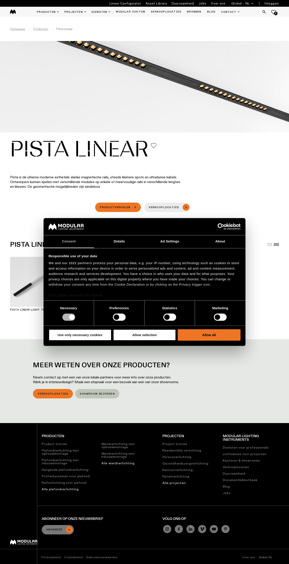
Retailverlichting (175, 476)
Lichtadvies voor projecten (245, 454)
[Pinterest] (225, 529)
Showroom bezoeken (97, 394)
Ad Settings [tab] (169, 241)
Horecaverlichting (176, 457)
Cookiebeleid (73, 557)
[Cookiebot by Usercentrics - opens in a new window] (221, 226)
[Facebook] (179, 529)
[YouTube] (214, 529)
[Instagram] (167, 529)
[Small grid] (276, 244)
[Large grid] (269, 244)
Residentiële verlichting (181, 450)
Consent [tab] (69, 241)
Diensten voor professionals (246, 447)
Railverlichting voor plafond (64, 483)
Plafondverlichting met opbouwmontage (60, 452)
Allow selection (144, 335)
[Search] (264, 11)
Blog (226, 486)
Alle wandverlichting (118, 463)
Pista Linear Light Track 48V (33, 310)
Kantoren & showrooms (241, 460)
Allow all (209, 335)
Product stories (54, 444)
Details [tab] (119, 241)
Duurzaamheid (183, 3)
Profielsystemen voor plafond (66, 476)
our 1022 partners (77, 263)
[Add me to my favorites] (153, 145)
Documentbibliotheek (240, 480)
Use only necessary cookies (79, 335)
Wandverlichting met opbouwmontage (118, 445)
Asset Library (156, 3)
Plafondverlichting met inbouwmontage (60, 461)
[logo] (13, 11)
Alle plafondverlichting (60, 489)
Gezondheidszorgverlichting (185, 463)
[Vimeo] (202, 529)
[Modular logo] (23, 544)
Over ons (218, 3)
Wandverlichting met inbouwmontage (118, 455)
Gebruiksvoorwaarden (102, 557)
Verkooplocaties (53, 394)
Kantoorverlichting (177, 470)
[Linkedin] (190, 529)
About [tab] (220, 241)
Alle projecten (174, 483)
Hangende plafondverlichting (65, 470)
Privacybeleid (51, 557)
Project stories (174, 444)
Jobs (202, 3)
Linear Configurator (125, 3)
